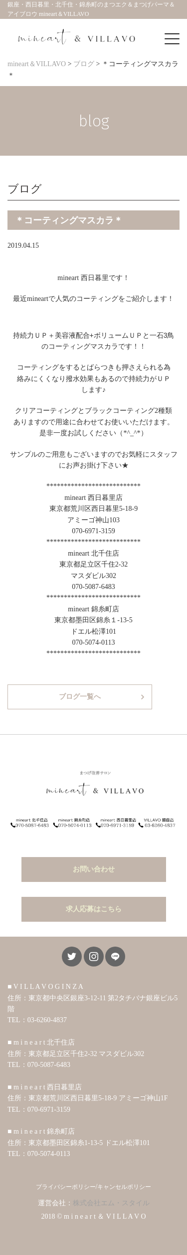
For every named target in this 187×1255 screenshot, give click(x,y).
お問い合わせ (94, 869)
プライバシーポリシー (66, 1186)
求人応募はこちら (94, 909)
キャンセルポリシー (124, 1186)
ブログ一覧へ (80, 696)
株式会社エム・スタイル (111, 1203)
